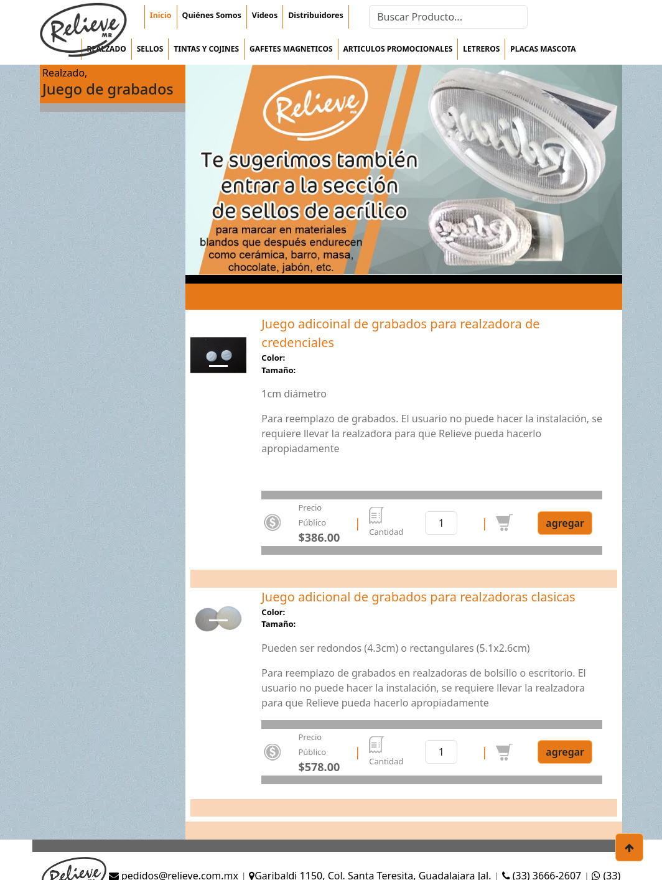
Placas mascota (543, 49)
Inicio (161, 15)
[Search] (448, 17)
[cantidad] (441, 523)
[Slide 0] (218, 366)
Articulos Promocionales (398, 49)
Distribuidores (315, 15)
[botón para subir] (629, 847)
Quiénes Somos (211, 15)
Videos (264, 15)
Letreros (481, 49)
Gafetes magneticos (290, 49)
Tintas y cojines (206, 49)
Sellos (150, 49)
